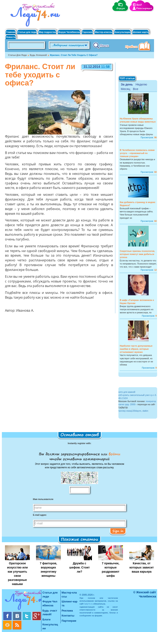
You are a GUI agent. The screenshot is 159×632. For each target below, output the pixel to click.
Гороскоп (87, 32)
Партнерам (69, 620)
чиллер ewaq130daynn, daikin (133, 411)
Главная (10, 32)
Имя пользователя (43, 499)
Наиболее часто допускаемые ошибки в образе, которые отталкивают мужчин (136, 349)
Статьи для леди (27, 32)
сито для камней (126, 392)
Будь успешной (38, 55)
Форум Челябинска (69, 32)
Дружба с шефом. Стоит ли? (79, 567)
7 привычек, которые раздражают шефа (110, 569)
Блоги (46, 619)
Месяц (125, 89)
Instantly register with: (79, 443)
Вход (139, 5)
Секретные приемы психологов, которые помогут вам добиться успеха (137, 254)
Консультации (122, 32)
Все (135, 89)
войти (113, 454)
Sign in (117, 530)
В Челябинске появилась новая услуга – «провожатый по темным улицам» (137, 153)
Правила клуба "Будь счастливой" (138, 46)
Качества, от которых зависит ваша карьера (141, 567)
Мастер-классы (103, 32)
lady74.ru (88, 604)
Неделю (141, 84)
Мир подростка (47, 32)
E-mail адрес (40, 515)
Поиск (101, 45)
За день (127, 84)
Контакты (68, 615)
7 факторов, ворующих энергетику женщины (48, 569)
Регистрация (144, 8)
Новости (11, 37)
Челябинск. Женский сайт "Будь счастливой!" (34, 16)
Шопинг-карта (140, 32)
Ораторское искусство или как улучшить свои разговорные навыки (17, 574)
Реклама (67, 610)
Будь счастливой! (49, 612)
